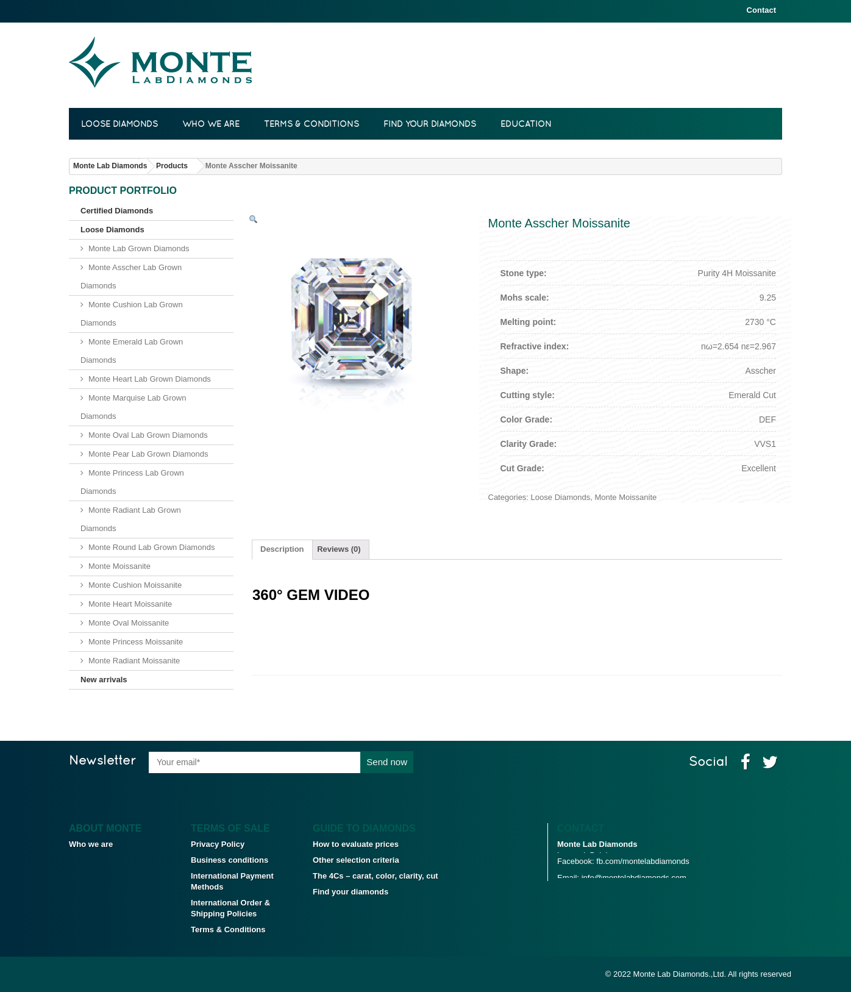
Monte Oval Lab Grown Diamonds (148, 435)
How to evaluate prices (356, 844)
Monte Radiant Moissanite (134, 660)
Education (526, 124)
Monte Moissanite (119, 566)
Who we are (211, 124)
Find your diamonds (429, 124)
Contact (761, 10)
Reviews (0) (339, 549)
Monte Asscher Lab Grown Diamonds (131, 276)
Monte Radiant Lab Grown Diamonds (130, 519)
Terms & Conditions (311, 124)
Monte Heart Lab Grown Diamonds (149, 379)
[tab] (282, 550)
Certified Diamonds (116, 210)
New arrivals (103, 679)
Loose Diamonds (119, 124)
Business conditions (229, 860)
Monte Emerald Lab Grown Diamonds (131, 351)
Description (282, 549)
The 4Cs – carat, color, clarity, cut (375, 875)
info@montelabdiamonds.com (634, 892)
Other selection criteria (356, 860)
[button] (253, 220)
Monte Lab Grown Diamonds (138, 248)
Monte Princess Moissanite (135, 641)
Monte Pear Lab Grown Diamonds (148, 454)
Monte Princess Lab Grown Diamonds (132, 482)
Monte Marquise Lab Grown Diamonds (133, 407)
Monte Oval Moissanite (128, 622)
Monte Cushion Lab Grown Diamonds (131, 313)
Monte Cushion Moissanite (135, 585)
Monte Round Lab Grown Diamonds (151, 547)
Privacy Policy (217, 844)
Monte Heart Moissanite (130, 603)
